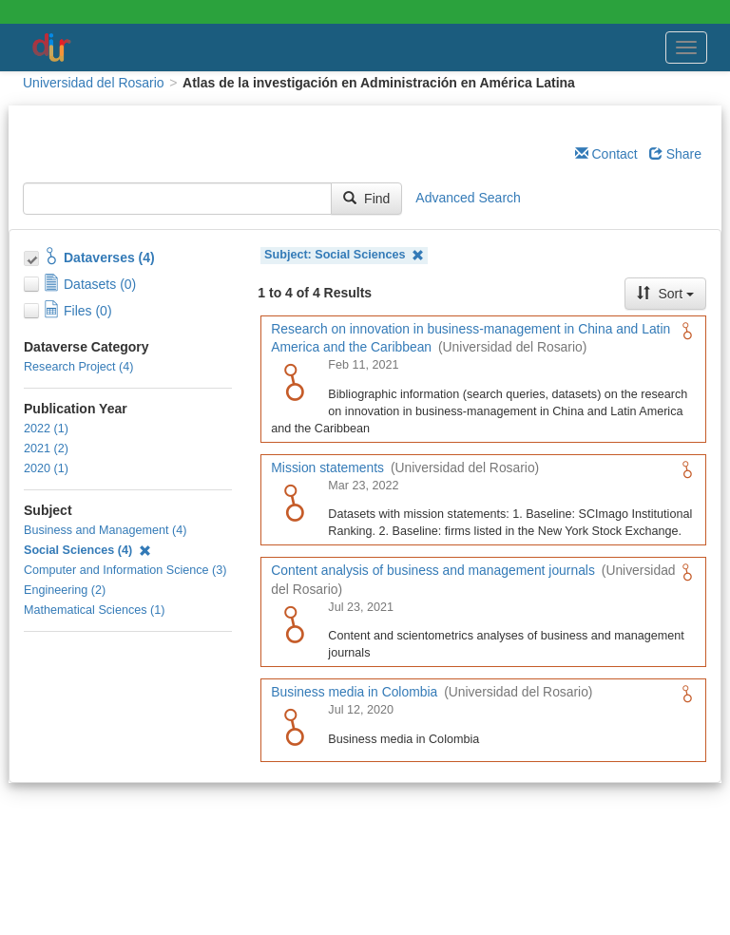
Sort (665, 293)
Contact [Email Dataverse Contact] (606, 154)
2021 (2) (46, 448)
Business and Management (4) (105, 530)
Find (366, 198)
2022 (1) (46, 428)
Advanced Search (468, 197)
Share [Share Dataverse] (675, 154)
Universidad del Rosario (93, 82)
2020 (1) (46, 468)
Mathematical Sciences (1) (94, 610)
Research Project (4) (78, 366)
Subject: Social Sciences (344, 255)
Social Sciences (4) (87, 550)
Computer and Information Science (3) (125, 570)
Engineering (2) (65, 590)
